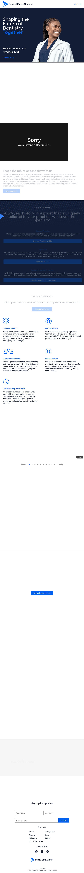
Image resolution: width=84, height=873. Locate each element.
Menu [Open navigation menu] (77, 4)
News (47, 835)
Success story (8, 57)
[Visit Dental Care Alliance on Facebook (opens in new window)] (36, 851)
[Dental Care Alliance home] (18, 4)
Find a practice (50, 832)
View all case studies (42, 593)
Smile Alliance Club (36, 841)
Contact (47, 838)
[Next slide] (61, 464)
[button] (29, 464)
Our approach (11, 191)
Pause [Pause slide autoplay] (80, 457)
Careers (32, 835)
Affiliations (33, 838)
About (31, 832)
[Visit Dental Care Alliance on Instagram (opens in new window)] (42, 851)
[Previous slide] (23, 464)
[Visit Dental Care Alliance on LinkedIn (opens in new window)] (47, 851)
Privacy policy (42, 868)
